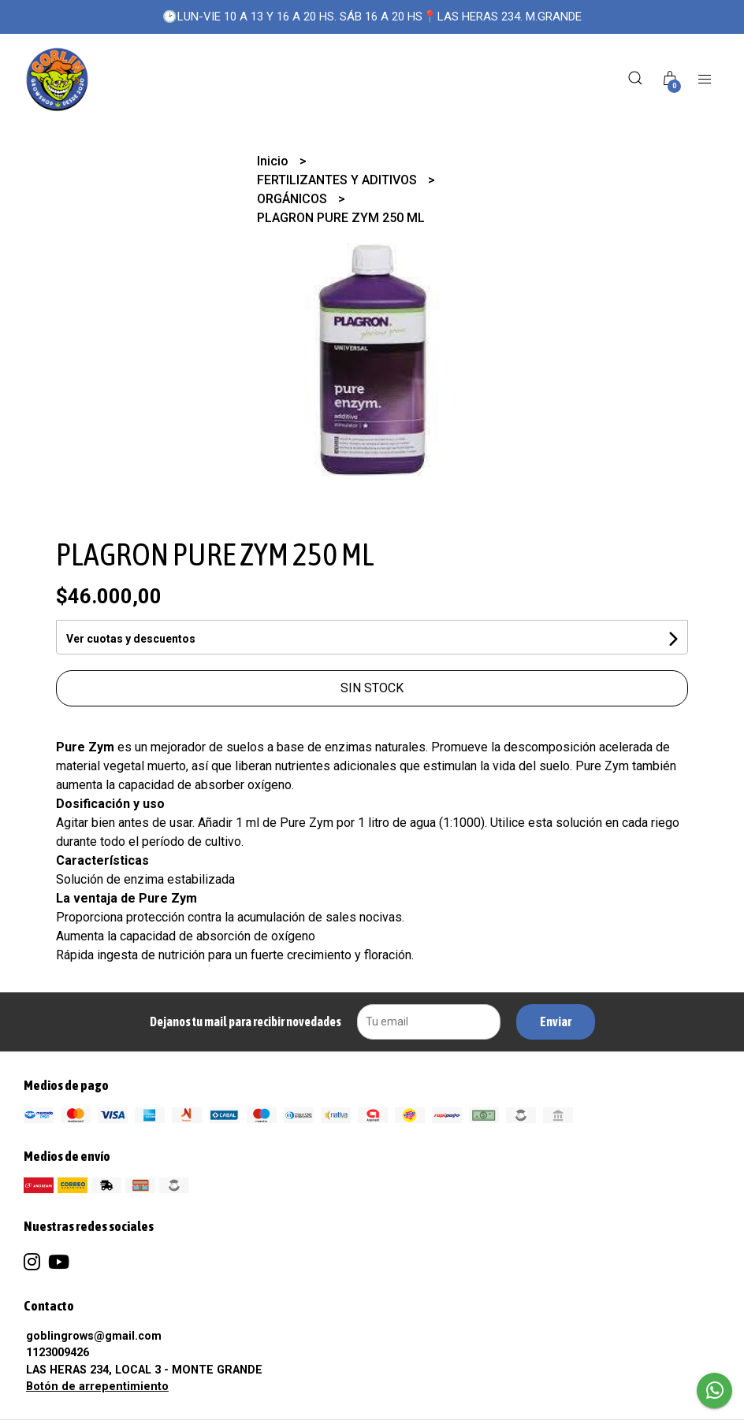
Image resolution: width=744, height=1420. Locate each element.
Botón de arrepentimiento (97, 1386)
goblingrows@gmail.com (94, 1336)
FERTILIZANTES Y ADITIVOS (338, 179)
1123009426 (57, 1352)
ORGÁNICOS (293, 198)
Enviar (555, 1021)
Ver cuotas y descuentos (130, 638)
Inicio (274, 161)
